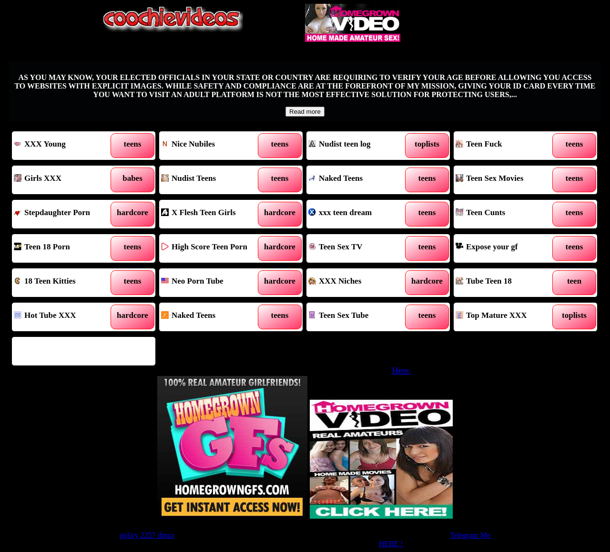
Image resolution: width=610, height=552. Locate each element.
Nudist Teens (212, 180)
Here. (401, 370)
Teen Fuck (507, 145)
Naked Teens (360, 180)
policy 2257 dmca (147, 535)
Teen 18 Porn (65, 248)
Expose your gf (507, 248)
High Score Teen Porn (212, 248)
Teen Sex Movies (507, 180)
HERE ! (390, 544)
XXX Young (65, 145)
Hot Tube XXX (65, 317)
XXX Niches (360, 282)
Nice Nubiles (212, 145)
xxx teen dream (360, 214)
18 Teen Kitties (65, 282)
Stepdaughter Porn (65, 214)
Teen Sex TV (360, 248)
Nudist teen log (360, 145)
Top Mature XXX (507, 317)
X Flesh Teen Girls (212, 214)
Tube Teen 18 (507, 282)
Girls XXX (65, 180)
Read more (305, 111)
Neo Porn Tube (212, 282)
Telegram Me (470, 535)
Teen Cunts (507, 214)
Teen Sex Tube (360, 317)
